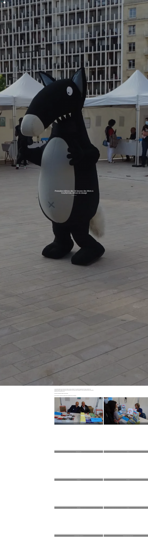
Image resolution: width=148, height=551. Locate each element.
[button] (4, 2)
